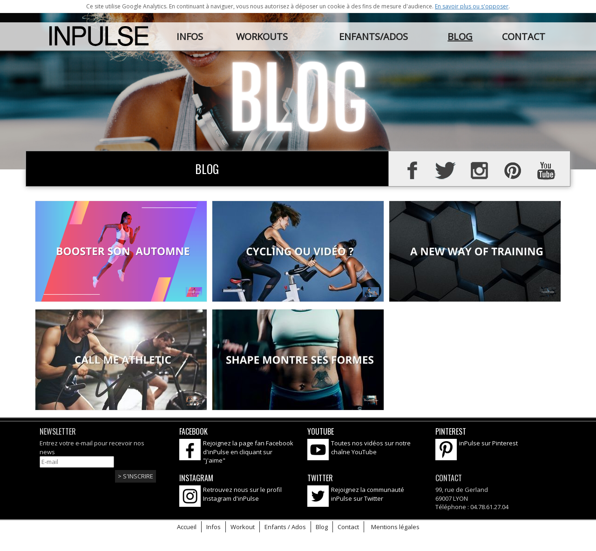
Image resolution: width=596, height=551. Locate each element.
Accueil (186, 527)
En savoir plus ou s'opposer (471, 6)
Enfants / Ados (285, 527)
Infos (213, 527)
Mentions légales (395, 527)
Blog (322, 527)
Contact (348, 527)
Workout (242, 527)
